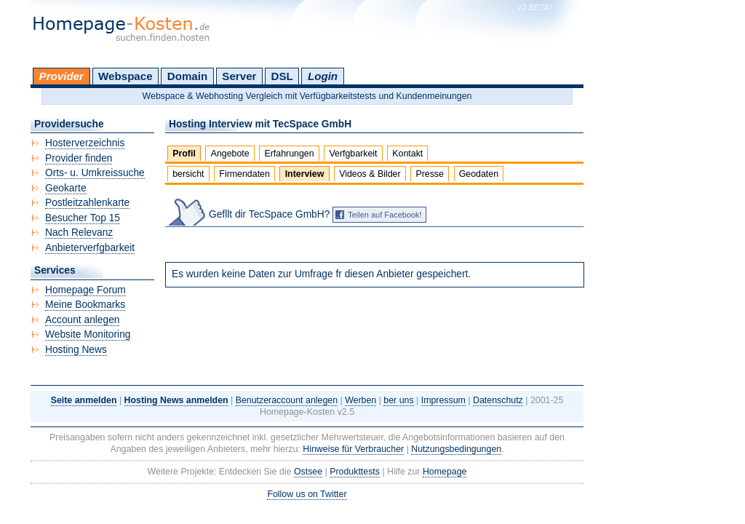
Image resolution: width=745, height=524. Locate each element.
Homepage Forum (85, 290)
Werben (360, 400)
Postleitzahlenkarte (87, 202)
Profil (184, 153)
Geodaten (478, 174)
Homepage (445, 472)
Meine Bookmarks (85, 304)
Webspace (125, 76)
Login (323, 76)
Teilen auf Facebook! (385, 214)
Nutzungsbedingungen (456, 449)
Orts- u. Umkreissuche (95, 172)
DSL (282, 76)
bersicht (188, 174)
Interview (304, 174)
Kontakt (407, 153)
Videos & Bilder (369, 174)
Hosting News (76, 349)
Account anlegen (82, 319)
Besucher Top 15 (82, 218)
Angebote (230, 153)
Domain (187, 76)
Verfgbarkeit (353, 153)
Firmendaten (244, 174)
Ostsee (308, 472)
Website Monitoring (87, 334)
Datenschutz (498, 400)
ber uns (398, 400)
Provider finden (78, 158)
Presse (429, 174)
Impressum (443, 400)
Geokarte (66, 188)
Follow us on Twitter (306, 494)
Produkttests (355, 472)
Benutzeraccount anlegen (287, 400)
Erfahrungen (289, 153)
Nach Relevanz (79, 232)
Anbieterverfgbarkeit (90, 247)
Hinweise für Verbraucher (353, 449)
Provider (61, 76)
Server (239, 76)
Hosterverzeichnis (84, 143)
